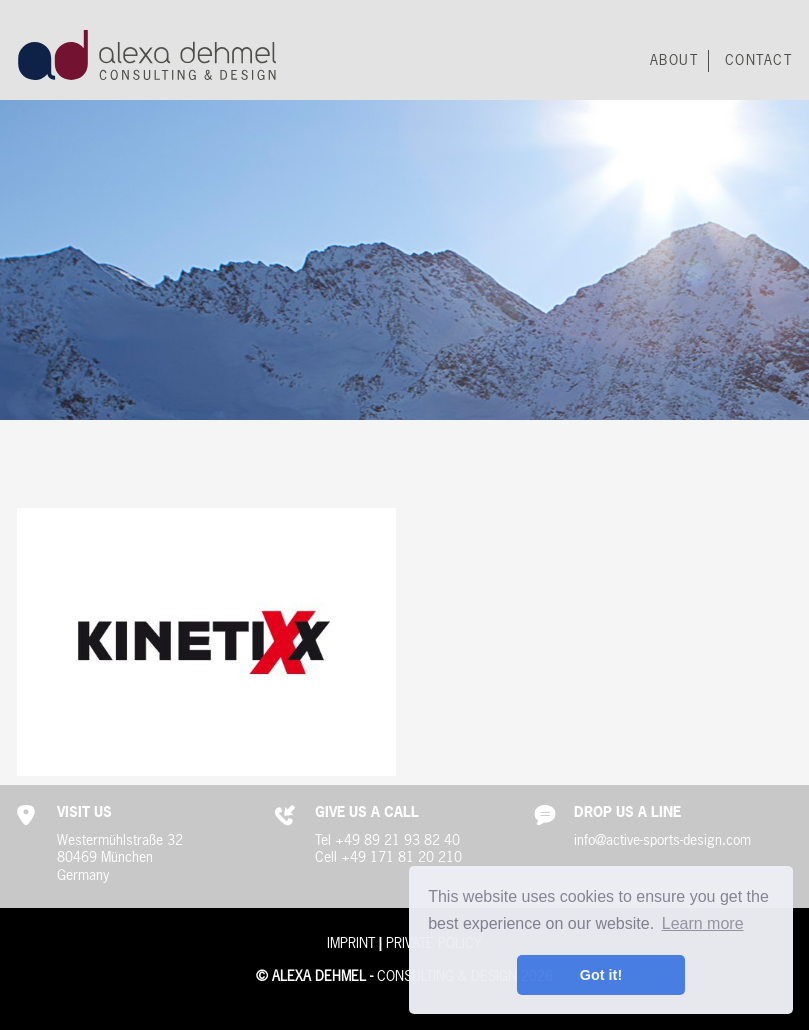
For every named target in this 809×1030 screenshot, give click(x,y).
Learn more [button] (703, 923)
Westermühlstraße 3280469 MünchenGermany (120, 858)
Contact (759, 61)
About (674, 61)
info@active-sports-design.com (662, 841)
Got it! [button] (601, 975)
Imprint (351, 944)
